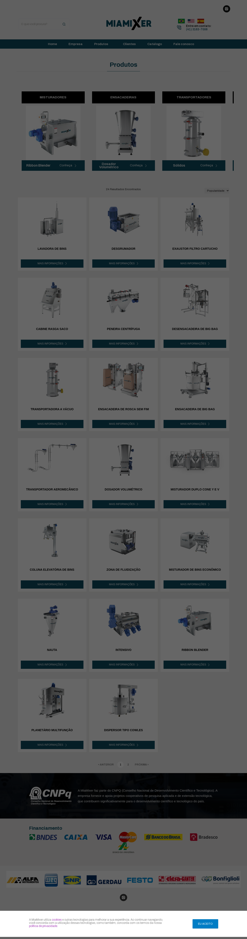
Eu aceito (205, 923)
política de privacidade (43, 926)
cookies (57, 919)
